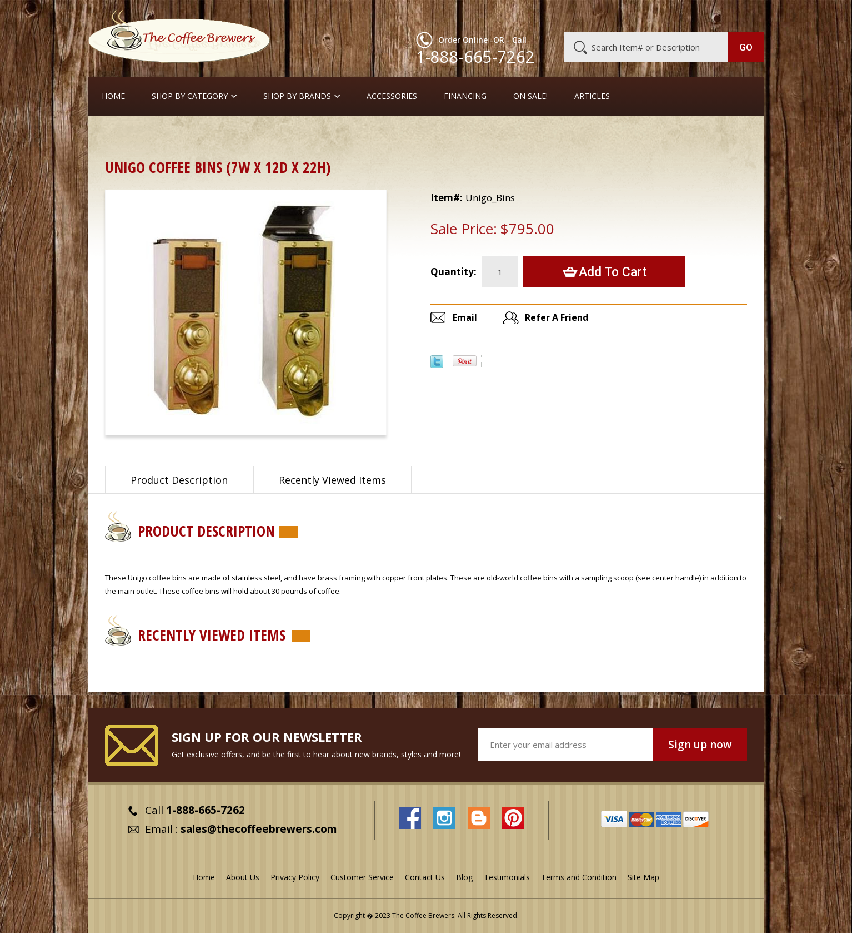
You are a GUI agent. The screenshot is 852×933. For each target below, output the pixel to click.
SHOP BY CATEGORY (190, 96)
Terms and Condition (579, 877)
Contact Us (425, 877)
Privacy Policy (294, 877)
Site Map (643, 877)
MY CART (742, 14)
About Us (561, 15)
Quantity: (453, 271)
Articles (592, 96)
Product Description (179, 480)
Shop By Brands (297, 96)
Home (113, 96)
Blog (669, 15)
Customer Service (619, 15)
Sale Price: (463, 228)
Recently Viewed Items (332, 480)
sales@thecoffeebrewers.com (259, 829)
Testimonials (507, 877)
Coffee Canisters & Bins (185, 136)
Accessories (392, 96)
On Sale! (530, 96)
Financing (465, 96)
